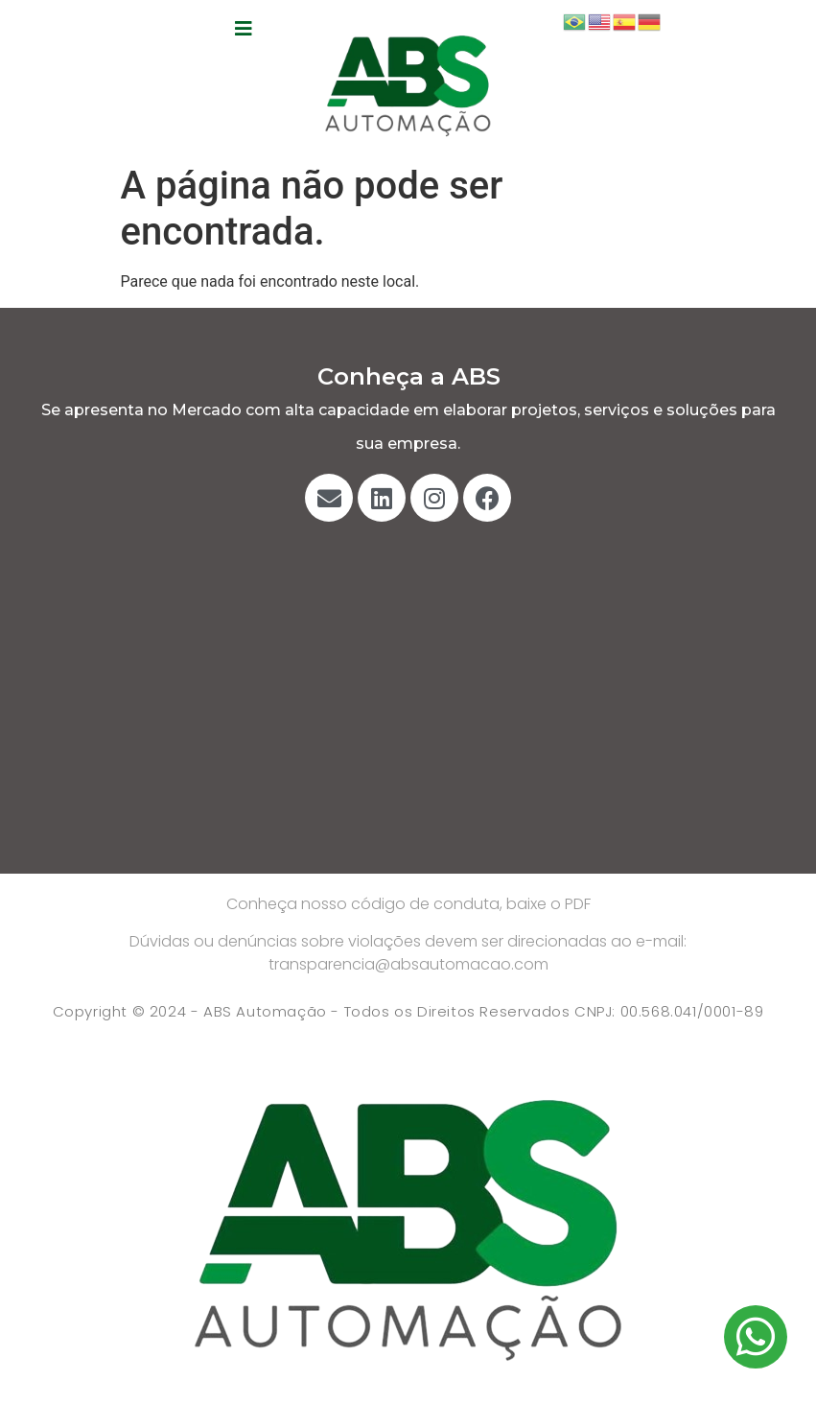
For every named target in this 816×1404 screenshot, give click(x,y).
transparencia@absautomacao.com (408, 964)
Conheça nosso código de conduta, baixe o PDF (408, 904)
